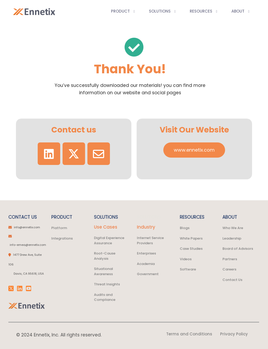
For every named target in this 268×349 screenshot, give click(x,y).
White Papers (191, 238)
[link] (26, 305)
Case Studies (191, 248)
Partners (229, 259)
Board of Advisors (237, 248)
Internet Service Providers (150, 240)
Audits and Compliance (104, 297)
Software (188, 269)
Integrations (62, 238)
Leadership (231, 238)
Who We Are (232, 227)
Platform (59, 227)
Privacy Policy (234, 334)
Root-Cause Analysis (104, 256)
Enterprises (146, 253)
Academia (146, 263)
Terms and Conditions (189, 334)
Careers (229, 269)
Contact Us (232, 279)
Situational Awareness (103, 271)
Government (148, 274)
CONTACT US (22, 217)
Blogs (184, 227)
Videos (186, 259)
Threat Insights (107, 284)
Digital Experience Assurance (109, 240)
